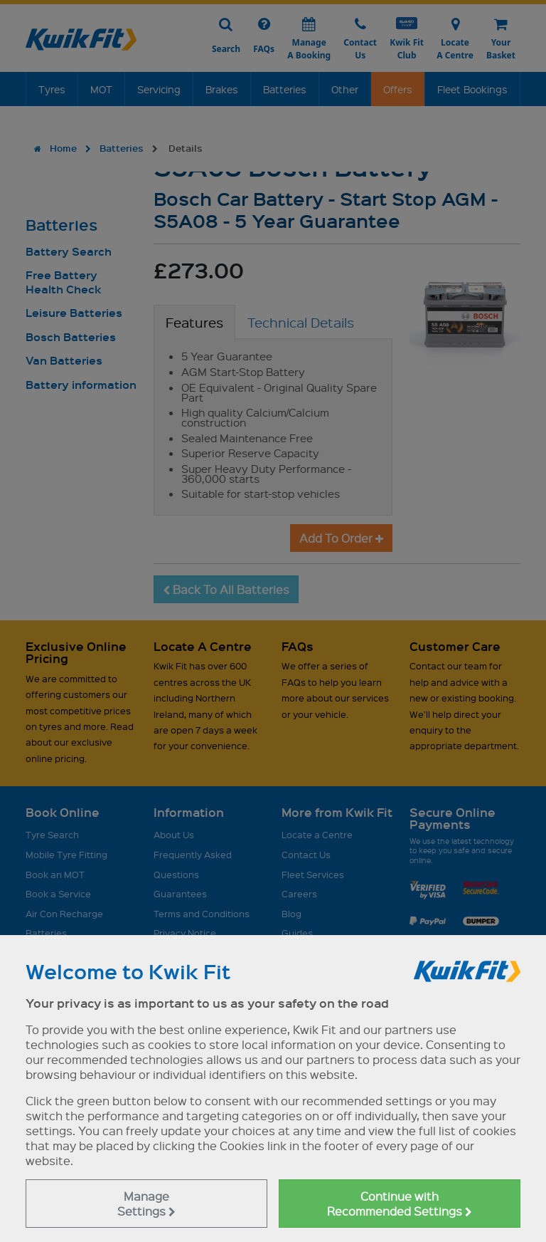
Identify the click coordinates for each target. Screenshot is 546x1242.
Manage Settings (146, 1203)
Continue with (399, 1203)
